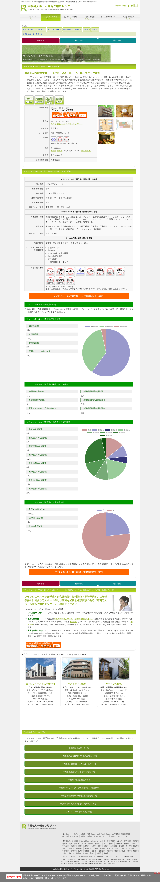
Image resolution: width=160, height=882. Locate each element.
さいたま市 (116, 848)
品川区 (83, 844)
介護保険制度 (125, 834)
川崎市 (64, 848)
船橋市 (102, 848)
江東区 (76, 844)
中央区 (133, 844)
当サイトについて (100, 836)
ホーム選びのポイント (70, 836)
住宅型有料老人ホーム (83, 619)
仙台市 (93, 851)
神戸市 (71, 853)
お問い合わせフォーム (97, 863)
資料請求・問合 (14, 877)
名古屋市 (101, 851)
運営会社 (112, 836)
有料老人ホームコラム (95, 834)
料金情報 (79, 40)
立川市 (128, 846)
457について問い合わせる (43, 645)
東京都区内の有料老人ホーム (91, 841)
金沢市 (85, 853)
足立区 (106, 841)
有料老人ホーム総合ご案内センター (50, 8)
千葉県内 (73, 622)
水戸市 (80, 851)
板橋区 (119, 841)
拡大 (136, 5)
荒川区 (112, 841)
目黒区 (106, 846)
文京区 (93, 846)
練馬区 (86, 846)
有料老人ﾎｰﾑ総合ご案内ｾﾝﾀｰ (42, 826)
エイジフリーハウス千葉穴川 (40, 684)
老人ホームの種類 (112, 834)
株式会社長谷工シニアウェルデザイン (66, 124)
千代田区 (65, 846)
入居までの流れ (86, 836)
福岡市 (99, 853)
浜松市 (116, 851)
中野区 (80, 846)
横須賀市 (87, 848)
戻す (132, 5)
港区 (100, 846)
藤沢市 (71, 848)
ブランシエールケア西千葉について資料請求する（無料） (79, 296)
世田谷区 (119, 844)
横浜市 (135, 846)
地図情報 (117, 40)
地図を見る (86, 150)
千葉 (108, 848)
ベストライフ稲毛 (77, 684)
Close (157, 873)
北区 (70, 844)
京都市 (64, 853)
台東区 (126, 844)
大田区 (135, 841)
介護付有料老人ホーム (63, 619)
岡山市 (78, 853)
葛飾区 (64, 844)
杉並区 (104, 844)
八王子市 (113, 846)
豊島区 (73, 846)
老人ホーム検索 (79, 834)
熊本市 (106, 853)
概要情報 (40, 40)
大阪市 (122, 851)
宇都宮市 (65, 851)
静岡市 (109, 851)
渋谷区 (90, 844)
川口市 (124, 848)
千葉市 (95, 848)
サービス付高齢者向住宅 (124, 856)
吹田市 (135, 851)
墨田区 (111, 844)
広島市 (92, 853)
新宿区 (97, 844)
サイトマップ (122, 836)
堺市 (129, 851)
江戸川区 (127, 841)
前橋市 (73, 851)
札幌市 (86, 851)
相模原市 (79, 848)
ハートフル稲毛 (114, 684)
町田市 (121, 846)
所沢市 (131, 848)
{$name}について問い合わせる (69, 115)
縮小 (128, 5)
